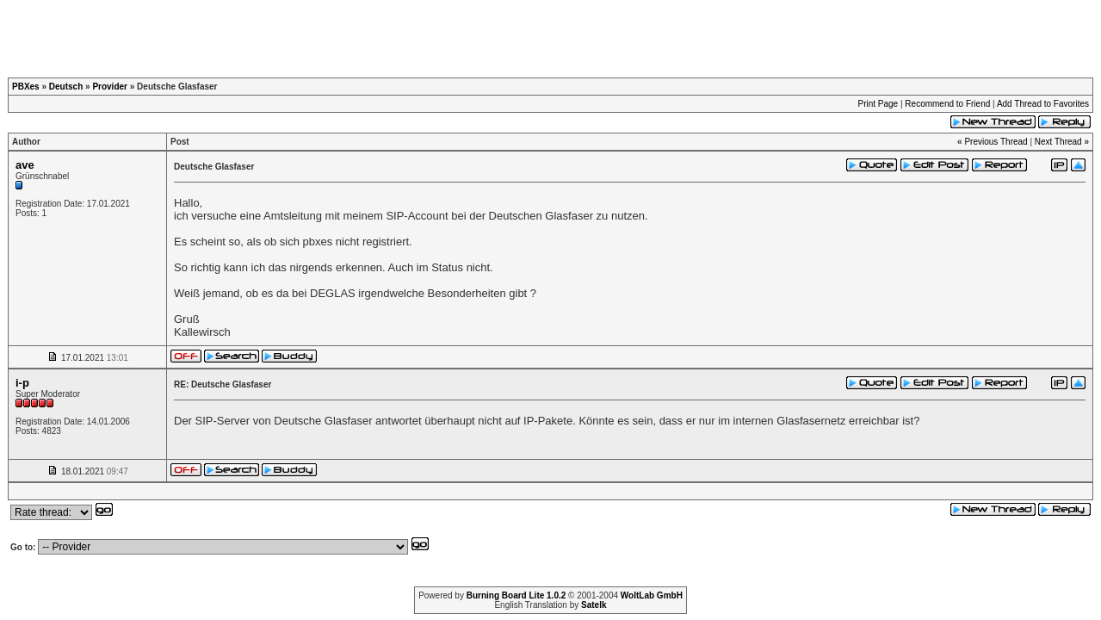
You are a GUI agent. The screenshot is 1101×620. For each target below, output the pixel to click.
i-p (22, 382)
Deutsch (66, 86)
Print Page (877, 103)
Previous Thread (995, 141)
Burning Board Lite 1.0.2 (516, 595)
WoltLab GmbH (652, 595)
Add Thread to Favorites (1043, 103)
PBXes (26, 86)
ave (24, 164)
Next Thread (1058, 141)
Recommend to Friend (947, 103)
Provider (109, 86)
